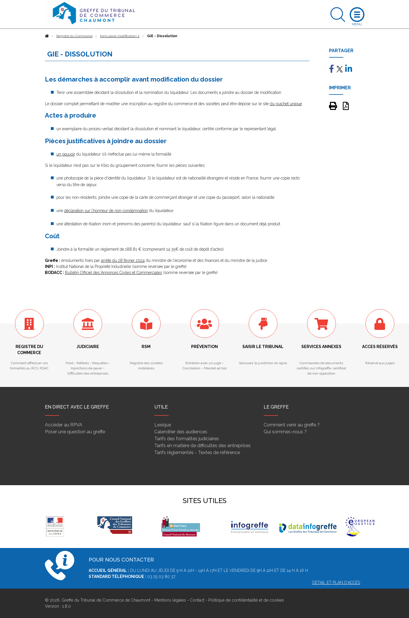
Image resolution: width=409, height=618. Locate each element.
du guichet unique (286, 103)
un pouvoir (65, 154)
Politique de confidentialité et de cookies (246, 600)
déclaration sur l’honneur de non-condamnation (106, 210)
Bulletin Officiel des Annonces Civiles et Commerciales (113, 272)
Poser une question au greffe (75, 431)
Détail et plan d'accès (336, 582)
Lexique (162, 425)
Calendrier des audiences (180, 431)
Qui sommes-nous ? (285, 431)
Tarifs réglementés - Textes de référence (197, 452)
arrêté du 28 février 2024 (123, 260)
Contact (197, 600)
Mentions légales (170, 600)
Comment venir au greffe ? (292, 425)
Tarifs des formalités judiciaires (186, 438)
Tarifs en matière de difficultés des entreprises (202, 445)
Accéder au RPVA (63, 425)
